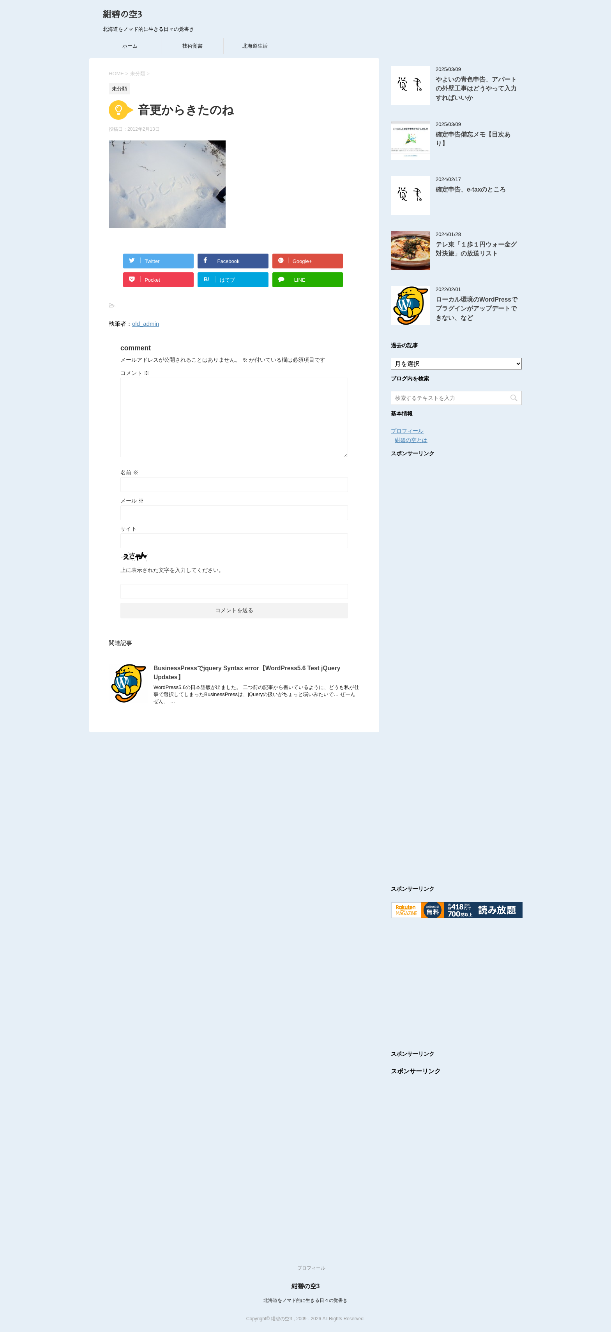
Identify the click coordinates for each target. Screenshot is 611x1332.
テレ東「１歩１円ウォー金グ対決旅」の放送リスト (476, 249)
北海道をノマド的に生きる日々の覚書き (305, 1300)
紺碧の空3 (122, 15)
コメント (134, 373)
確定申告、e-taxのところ (471, 189)
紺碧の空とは (411, 440)
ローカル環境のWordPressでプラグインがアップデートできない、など (476, 308)
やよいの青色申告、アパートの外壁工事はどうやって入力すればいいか (476, 88)
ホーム (130, 46)
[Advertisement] (456, 663)
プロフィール (407, 431)
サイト (128, 529)
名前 (129, 472)
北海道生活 (255, 46)
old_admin (145, 323)
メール (132, 500)
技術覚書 (192, 46)
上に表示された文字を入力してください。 (172, 570)
